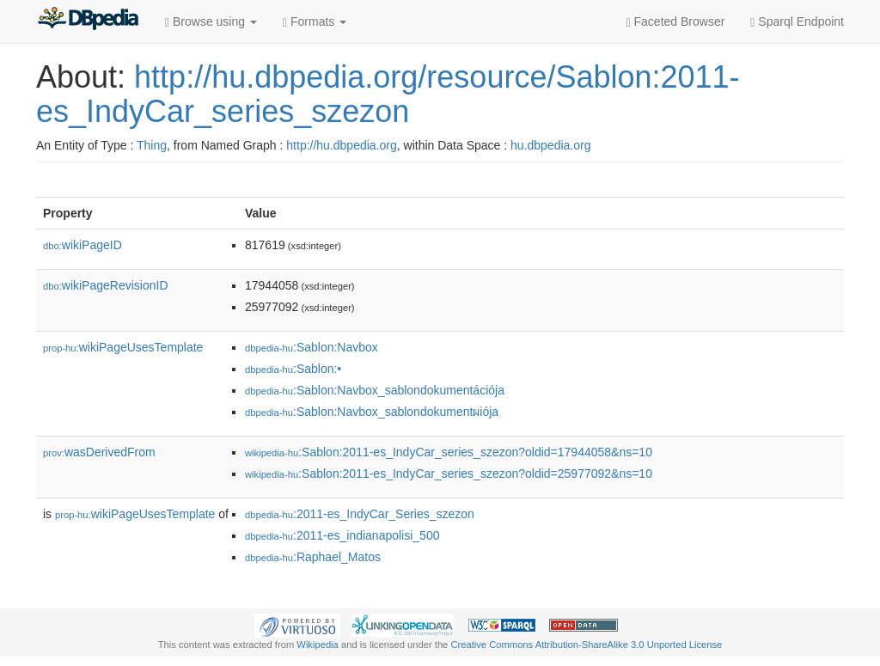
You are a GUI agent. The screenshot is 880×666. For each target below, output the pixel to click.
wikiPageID (82, 245)
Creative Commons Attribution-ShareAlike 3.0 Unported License (586, 644)
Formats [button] (314, 22)
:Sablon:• (293, 369)
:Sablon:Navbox (311, 347)
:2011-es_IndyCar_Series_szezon (359, 514)
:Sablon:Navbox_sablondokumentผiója (371, 412)
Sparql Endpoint (797, 22)
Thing (152, 145)
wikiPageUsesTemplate (123, 347)
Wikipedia (317, 644)
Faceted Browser (675, 22)
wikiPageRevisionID (105, 285)
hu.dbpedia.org (550, 145)
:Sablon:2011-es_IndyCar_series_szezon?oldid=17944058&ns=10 (448, 452)
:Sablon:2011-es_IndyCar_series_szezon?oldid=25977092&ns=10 (448, 473)
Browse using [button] (211, 22)
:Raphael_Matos (313, 557)
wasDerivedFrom (99, 452)
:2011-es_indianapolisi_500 (342, 535)
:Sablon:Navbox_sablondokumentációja (374, 390)
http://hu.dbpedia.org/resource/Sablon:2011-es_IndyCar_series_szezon (388, 94)
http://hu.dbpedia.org (341, 145)
